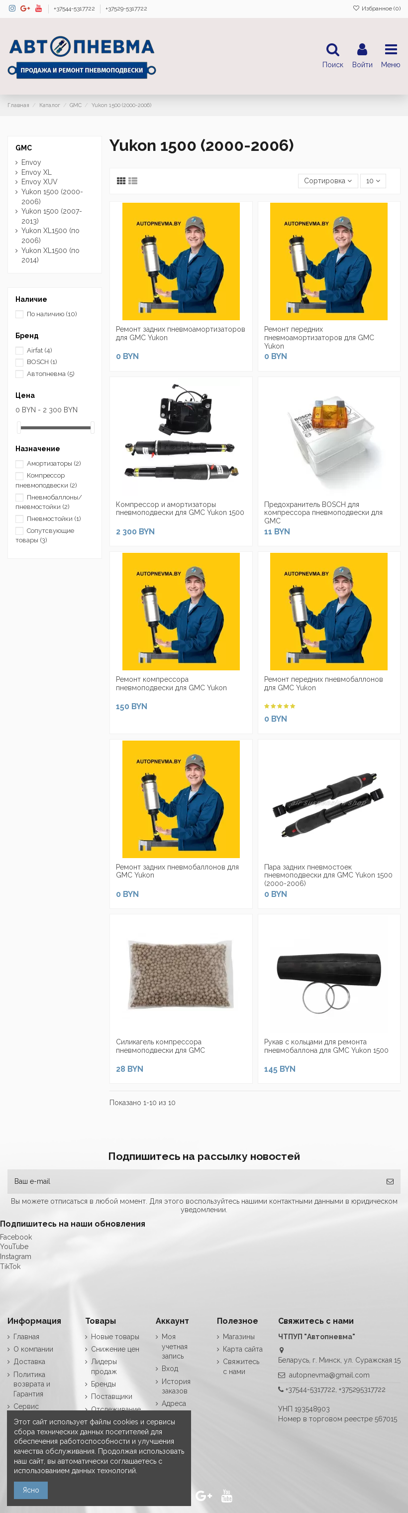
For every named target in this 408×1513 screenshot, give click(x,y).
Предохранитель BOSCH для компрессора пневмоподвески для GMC (323, 513)
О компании (33, 1349)
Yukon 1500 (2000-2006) (52, 197)
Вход (170, 1369)
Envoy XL (36, 172)
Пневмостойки (54, 518)
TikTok (10, 1266)
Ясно (31, 1490)
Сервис (26, 1406)
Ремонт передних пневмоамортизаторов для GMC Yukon (319, 337)
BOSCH (42, 362)
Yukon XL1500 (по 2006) (50, 236)
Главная (26, 1337)
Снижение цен (115, 1349)
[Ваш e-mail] (193, 1181)
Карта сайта (243, 1349)
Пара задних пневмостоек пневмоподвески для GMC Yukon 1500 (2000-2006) (328, 875)
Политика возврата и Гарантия (31, 1384)
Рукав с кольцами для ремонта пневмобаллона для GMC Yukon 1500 (326, 1046)
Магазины (239, 1337)
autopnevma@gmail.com (329, 1375)
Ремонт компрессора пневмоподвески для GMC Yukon (171, 683)
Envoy (31, 162)
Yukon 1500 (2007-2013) (51, 216)
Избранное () (377, 8)
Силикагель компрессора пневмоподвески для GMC (160, 1046)
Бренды (103, 1384)
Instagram (15, 1257)
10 (373, 181)
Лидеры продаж (104, 1367)
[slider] (19, 427)
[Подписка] (390, 1181)
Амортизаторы (54, 463)
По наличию (52, 314)
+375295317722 (362, 1389)
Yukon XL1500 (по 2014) (50, 255)
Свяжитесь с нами (241, 1367)
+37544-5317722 (75, 8)
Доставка (29, 1362)
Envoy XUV (39, 182)
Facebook (16, 1237)
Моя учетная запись (175, 1346)
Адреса (174, 1403)
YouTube (14, 1247)
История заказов (176, 1386)
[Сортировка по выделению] (328, 181)
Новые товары (115, 1337)
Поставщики (111, 1396)
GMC (23, 148)
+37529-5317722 (126, 8)
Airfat (39, 350)
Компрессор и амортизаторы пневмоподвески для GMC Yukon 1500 (180, 509)
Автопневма (51, 374)
